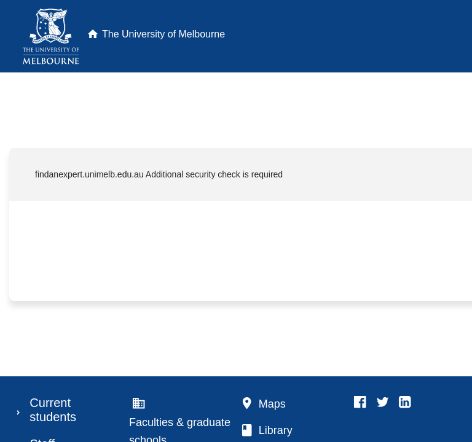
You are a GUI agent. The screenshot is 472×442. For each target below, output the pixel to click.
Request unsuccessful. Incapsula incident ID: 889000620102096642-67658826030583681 (236, 221)
